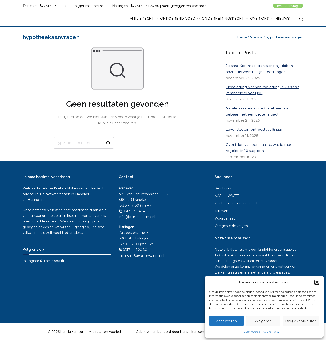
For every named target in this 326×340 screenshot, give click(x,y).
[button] (317, 282)
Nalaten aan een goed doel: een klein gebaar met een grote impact (259, 111)
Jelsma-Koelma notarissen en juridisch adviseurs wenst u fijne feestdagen (259, 69)
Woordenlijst (225, 218)
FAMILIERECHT (142, 19)
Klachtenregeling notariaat (236, 203)
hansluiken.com (73, 332)
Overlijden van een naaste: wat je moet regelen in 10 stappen (260, 147)
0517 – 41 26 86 (147, 6)
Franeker (82, 194)
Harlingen (35, 200)
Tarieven (221, 211)
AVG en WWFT (273, 331)
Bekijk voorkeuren (301, 321)
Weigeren (263, 321)
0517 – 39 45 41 (56, 6)
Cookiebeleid (252, 331)
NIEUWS (282, 19)
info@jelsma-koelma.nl (89, 6)
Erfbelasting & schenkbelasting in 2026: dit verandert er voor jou (262, 90)
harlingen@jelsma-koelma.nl (184, 6)
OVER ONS (261, 19)
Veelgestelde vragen (231, 226)
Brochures (223, 188)
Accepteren (226, 321)
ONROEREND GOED (180, 19)
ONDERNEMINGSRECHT (225, 19)
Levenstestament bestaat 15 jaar (254, 129)
